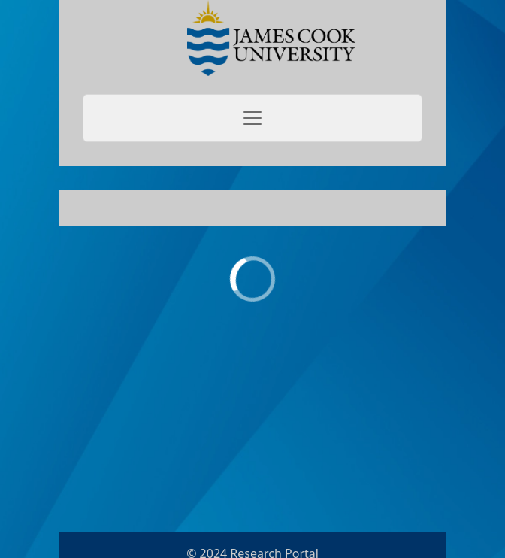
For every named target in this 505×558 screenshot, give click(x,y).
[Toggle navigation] (252, 118)
